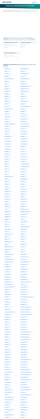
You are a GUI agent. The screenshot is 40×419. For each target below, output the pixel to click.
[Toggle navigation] (37, 2)
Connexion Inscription (34, 2)
